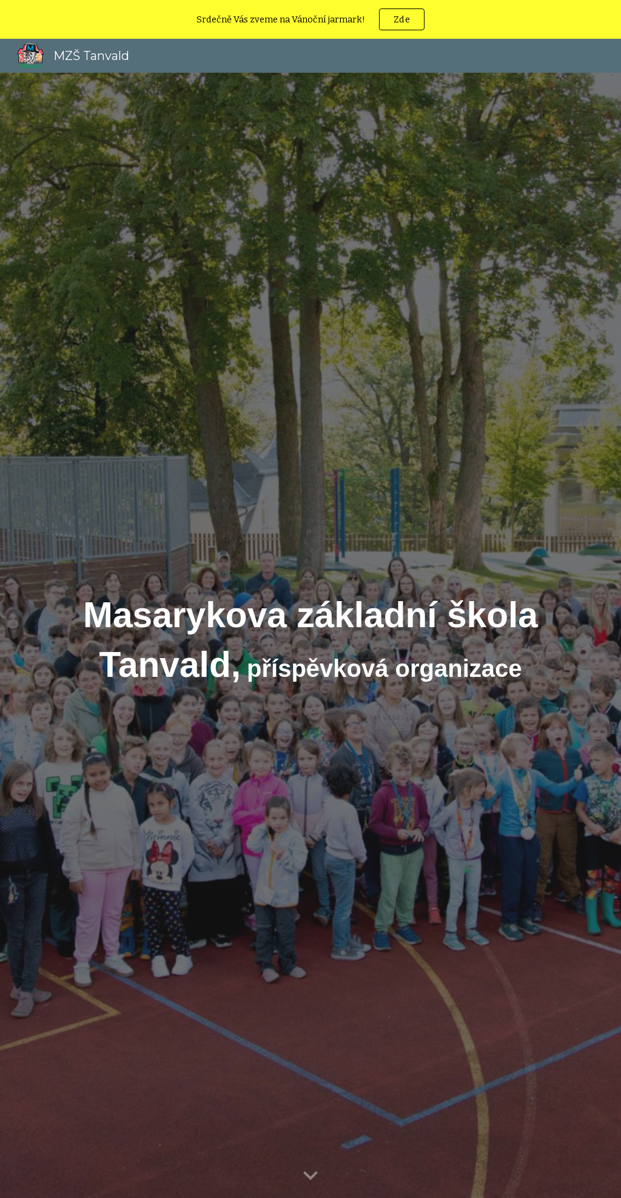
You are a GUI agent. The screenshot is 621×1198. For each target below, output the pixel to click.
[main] (310, 635)
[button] (310, 1176)
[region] (310, 19)
